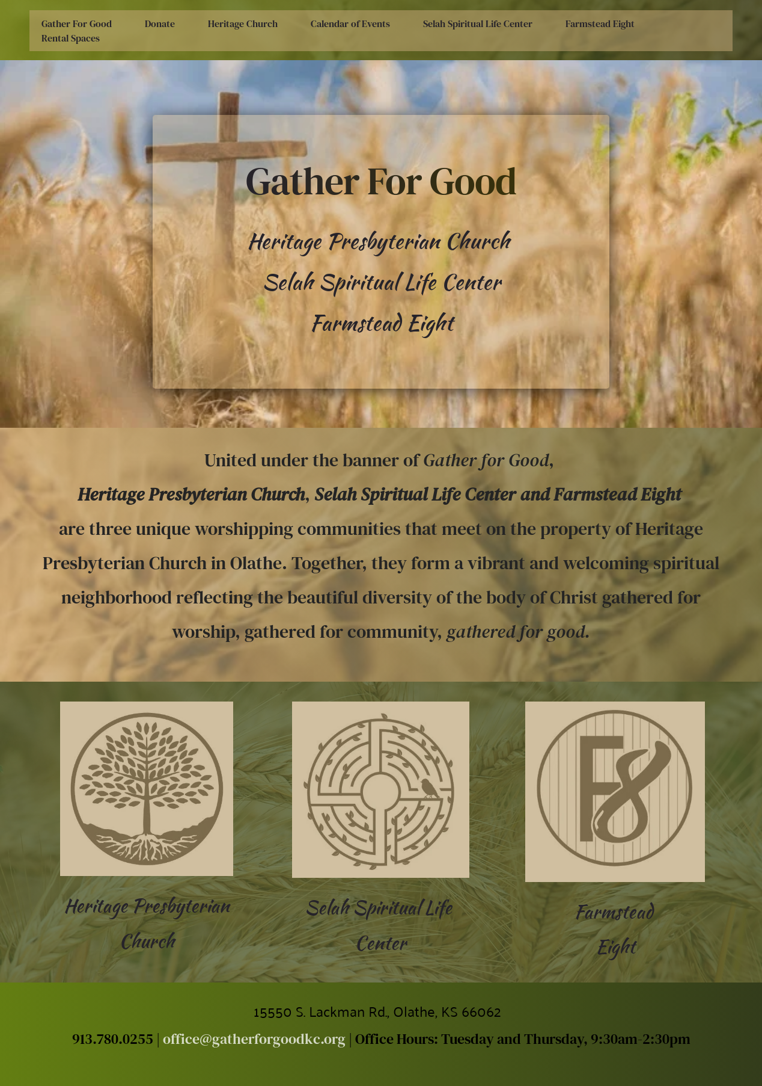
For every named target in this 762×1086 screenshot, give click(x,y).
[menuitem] (76, 23)
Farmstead (615, 911)
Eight (615, 946)
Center (380, 942)
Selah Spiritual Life (380, 907)
